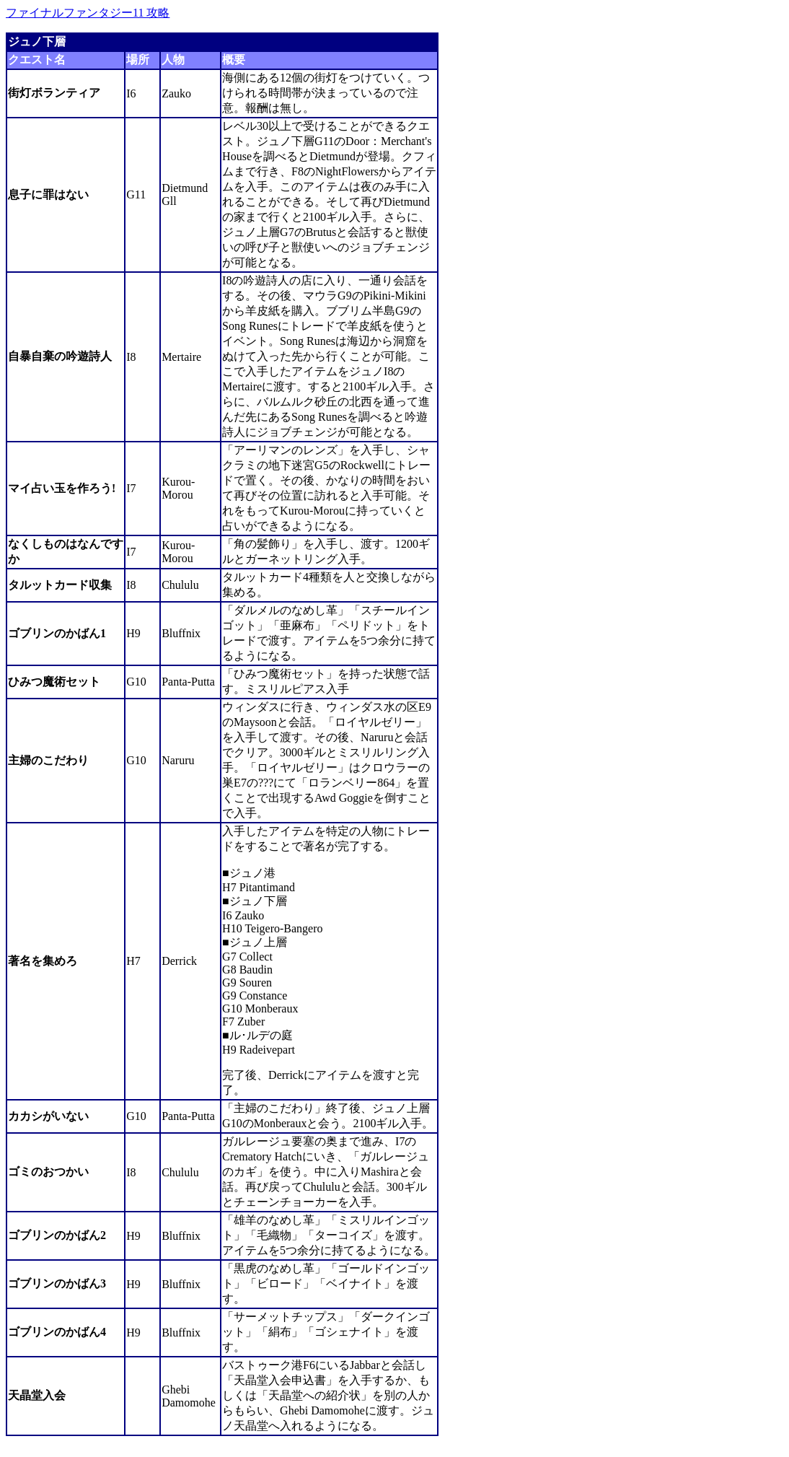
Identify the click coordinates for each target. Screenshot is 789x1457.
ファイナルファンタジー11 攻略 (87, 12)
